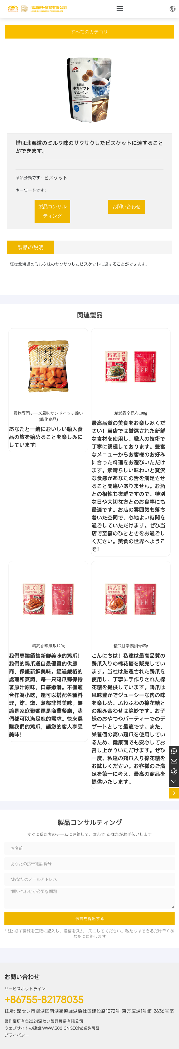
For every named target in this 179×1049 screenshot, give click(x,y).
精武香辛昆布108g (130, 413)
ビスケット (56, 178)
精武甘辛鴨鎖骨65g (130, 646)
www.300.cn (55, 1028)
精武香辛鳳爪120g (48, 646)
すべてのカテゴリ (89, 31)
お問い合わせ (22, 977)
